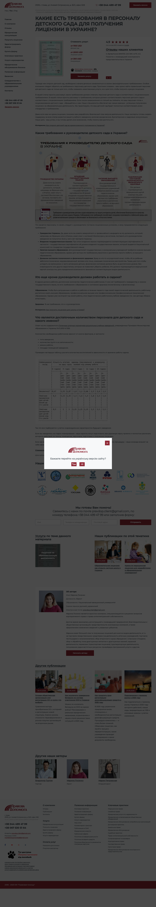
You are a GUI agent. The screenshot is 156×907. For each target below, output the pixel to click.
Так (74, 464)
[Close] (107, 443)
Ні (82, 464)
